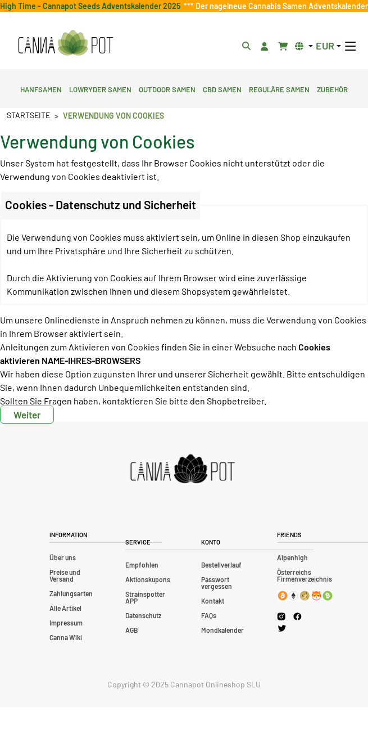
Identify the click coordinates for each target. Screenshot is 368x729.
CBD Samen (222, 88)
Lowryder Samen (100, 88)
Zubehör (332, 88)
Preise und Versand (64, 575)
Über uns (62, 557)
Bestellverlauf (221, 564)
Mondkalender (222, 630)
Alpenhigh (292, 557)
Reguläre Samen (279, 88)
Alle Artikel (65, 608)
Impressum (66, 622)
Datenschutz (143, 615)
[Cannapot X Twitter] (282, 628)
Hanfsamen (41, 88)
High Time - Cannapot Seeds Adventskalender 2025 (92, 6)
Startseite (28, 115)
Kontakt (212, 600)
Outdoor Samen (167, 88)
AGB (131, 630)
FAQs (208, 615)
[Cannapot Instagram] (281, 616)
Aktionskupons (147, 579)
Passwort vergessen (216, 583)
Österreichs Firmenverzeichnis (304, 575)
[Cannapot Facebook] (297, 616)
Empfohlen (141, 564)
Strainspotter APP (145, 597)
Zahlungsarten (71, 593)
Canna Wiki (65, 637)
